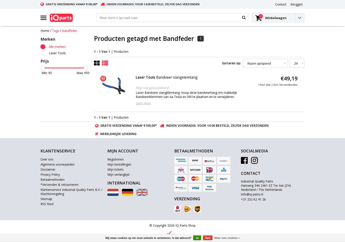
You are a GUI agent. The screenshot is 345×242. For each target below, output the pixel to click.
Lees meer (143, 103)
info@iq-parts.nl (252, 194)
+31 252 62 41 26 (253, 199)
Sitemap (46, 199)
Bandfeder (69, 31)
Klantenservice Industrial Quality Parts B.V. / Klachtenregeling (71, 192)
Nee (207, 238)
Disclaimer (47, 169)
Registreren (115, 159)
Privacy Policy (50, 174)
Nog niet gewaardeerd (152, 88)
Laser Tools (57, 53)
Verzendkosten (288, 84)
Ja (197, 238)
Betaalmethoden (52, 179)
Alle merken (57, 47)
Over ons (46, 159)
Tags (55, 31)
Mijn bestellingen (119, 164)
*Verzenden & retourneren (59, 184)
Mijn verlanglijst (118, 174)
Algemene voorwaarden (57, 164)
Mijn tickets (115, 169)
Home (44, 31)
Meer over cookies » (227, 238)
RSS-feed (46, 204)
